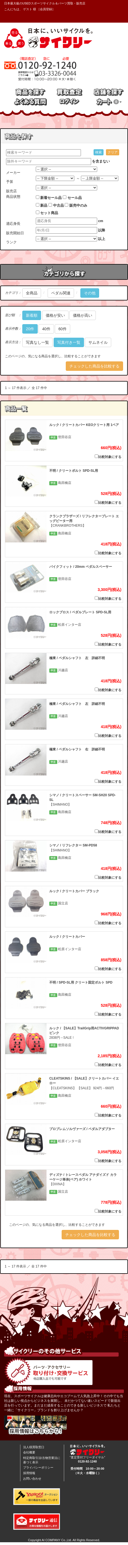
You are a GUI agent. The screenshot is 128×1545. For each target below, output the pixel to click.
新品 (43, 205)
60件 (62, 329)
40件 (46, 329)
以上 (101, 239)
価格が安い (55, 315)
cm (100, 221)
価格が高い (82, 315)
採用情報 (29, 1473)
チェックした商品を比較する (94, 366)
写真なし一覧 (37, 342)
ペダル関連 (60, 293)
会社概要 (29, 1452)
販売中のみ (78, 205)
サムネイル (98, 342)
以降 (101, 230)
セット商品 (49, 213)
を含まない (101, 161)
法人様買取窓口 (33, 1447)
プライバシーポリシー (38, 1467)
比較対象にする (108, 456)
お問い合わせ (32, 1478)
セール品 (74, 198)
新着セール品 (51, 198)
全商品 (31, 293)
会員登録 (46, 9)
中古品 (58, 205)
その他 (90, 293)
